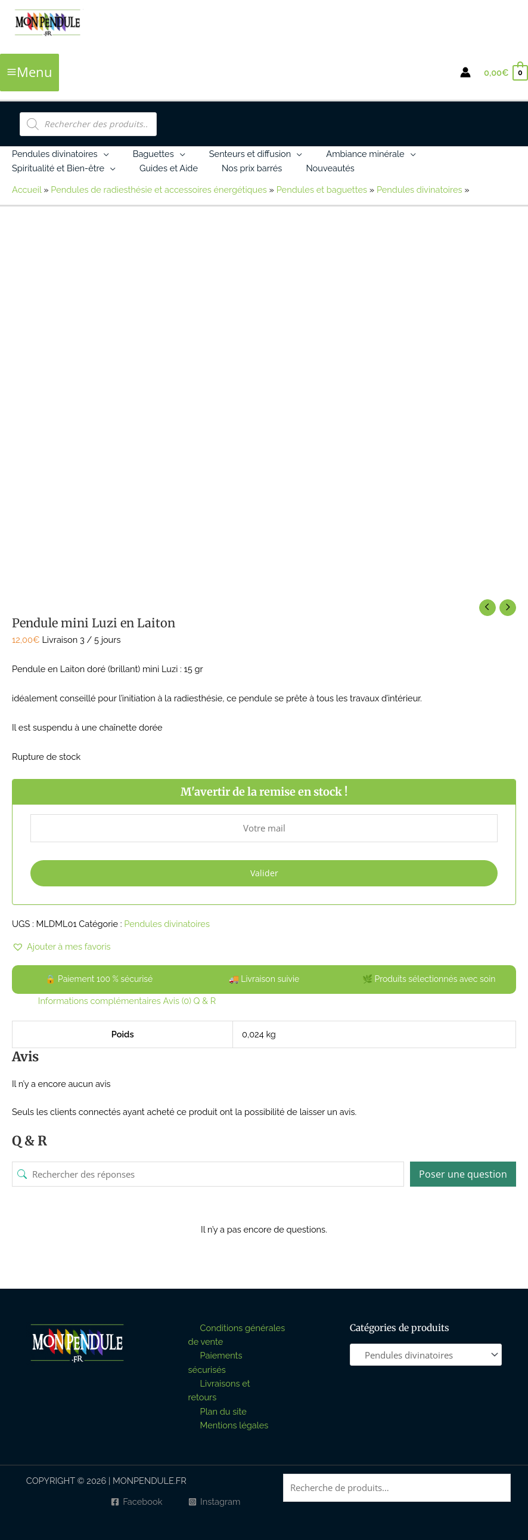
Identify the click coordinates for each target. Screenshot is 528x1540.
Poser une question (463, 1174)
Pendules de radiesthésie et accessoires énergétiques (159, 189)
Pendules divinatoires (419, 189)
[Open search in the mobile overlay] (88, 124)
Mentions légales (234, 1425)
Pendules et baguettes (322, 189)
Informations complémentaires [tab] (99, 1001)
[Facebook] (136, 1502)
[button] (103, 154)
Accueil (26, 189)
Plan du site (223, 1411)
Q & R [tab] (205, 1001)
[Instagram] (214, 1502)
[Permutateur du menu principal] (29, 72)
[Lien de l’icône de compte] (465, 72)
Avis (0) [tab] (177, 1001)
